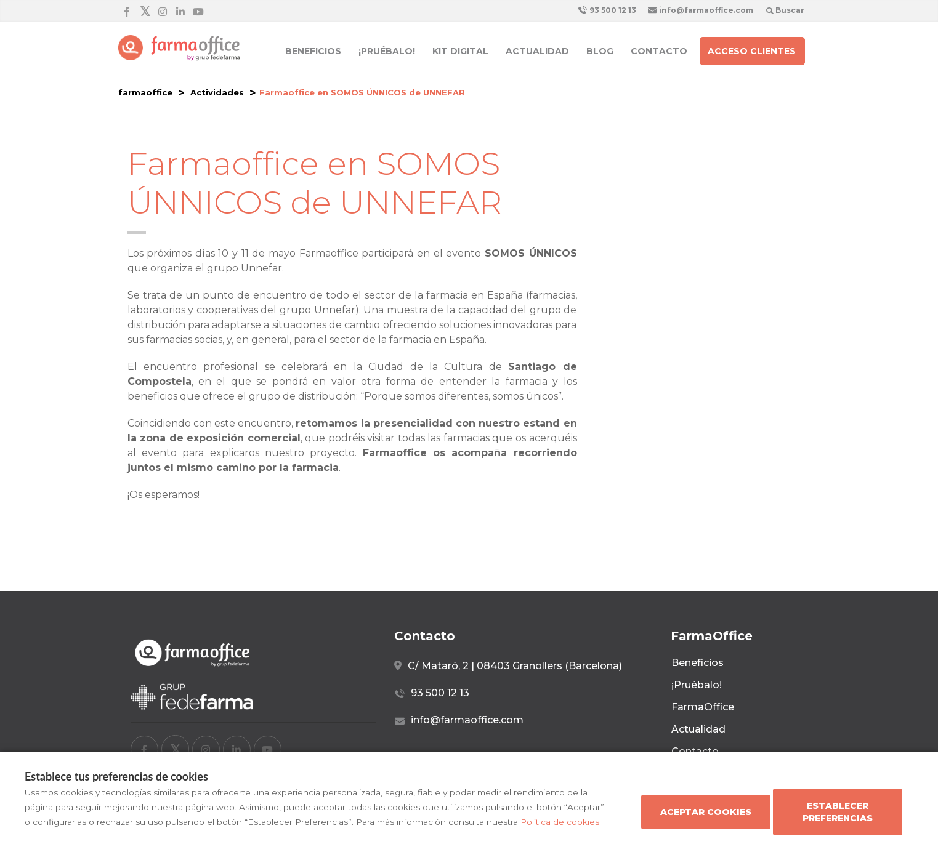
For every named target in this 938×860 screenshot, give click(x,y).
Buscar (785, 10)
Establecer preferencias (838, 812)
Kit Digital (460, 51)
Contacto (659, 51)
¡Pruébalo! (386, 51)
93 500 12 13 (607, 10)
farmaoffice (145, 92)
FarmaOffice (702, 707)
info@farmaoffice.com (700, 10)
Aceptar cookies (705, 812)
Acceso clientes (752, 51)
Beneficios (313, 51)
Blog (599, 51)
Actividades (217, 92)
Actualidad (537, 51)
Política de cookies (559, 822)
